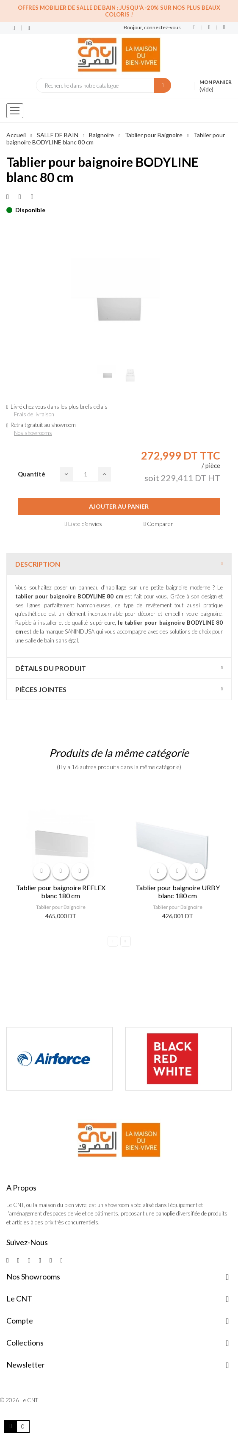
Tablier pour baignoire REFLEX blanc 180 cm (60, 891)
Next (125, 941)
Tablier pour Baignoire (61, 907)
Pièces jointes (40, 689)
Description (37, 564)
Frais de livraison (34, 414)
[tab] (119, 564)
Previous (113, 941)
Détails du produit (50, 668)
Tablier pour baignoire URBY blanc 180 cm (178, 891)
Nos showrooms (33, 432)
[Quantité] (85, 474)
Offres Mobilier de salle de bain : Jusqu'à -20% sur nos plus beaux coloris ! (119, 11)
